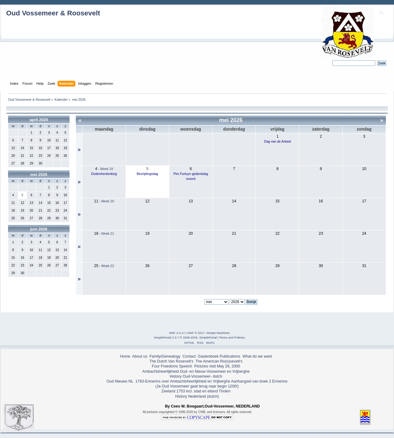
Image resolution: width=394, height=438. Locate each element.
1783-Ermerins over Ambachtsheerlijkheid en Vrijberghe (182, 381)
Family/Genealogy (164, 356)
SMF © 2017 (196, 333)
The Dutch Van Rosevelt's (171, 361)
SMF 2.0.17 (177, 333)
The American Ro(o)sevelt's (219, 361)
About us (139, 356)
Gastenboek (208, 356)
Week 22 (107, 266)
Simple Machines (218, 333)
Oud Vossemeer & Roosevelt (53, 13)
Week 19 (106, 169)
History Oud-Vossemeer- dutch (196, 376)
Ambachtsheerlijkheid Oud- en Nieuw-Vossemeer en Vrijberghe (196, 371)
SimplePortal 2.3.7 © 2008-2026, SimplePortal (185, 337)
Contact (189, 356)
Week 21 (107, 233)
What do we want (257, 356)
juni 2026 (38, 229)
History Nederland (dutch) (197, 396)
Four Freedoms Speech (172, 366)
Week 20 (107, 201)
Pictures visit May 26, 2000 (217, 366)
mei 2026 (38, 174)
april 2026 (39, 119)
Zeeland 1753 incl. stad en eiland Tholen (195, 391)
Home (125, 356)
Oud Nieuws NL (120, 381)
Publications (230, 356)
